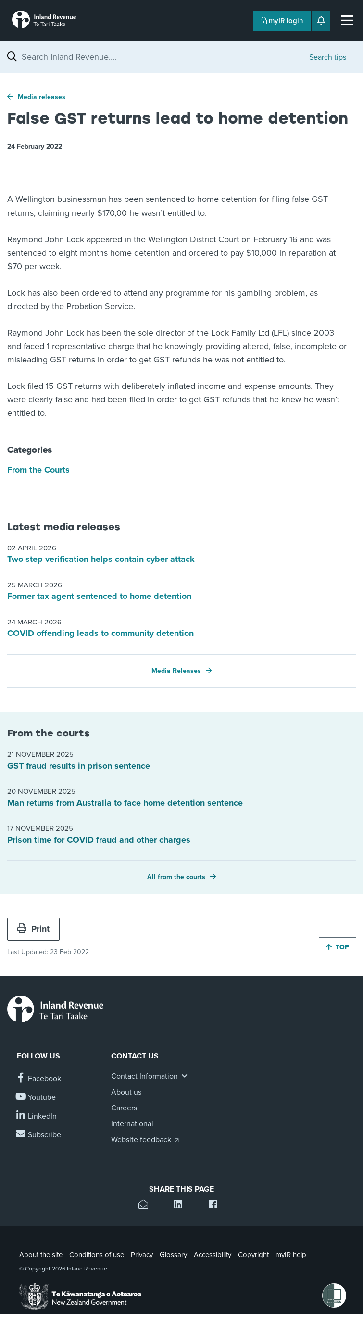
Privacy (142, 1254)
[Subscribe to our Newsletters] (39, 1135)
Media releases (41, 97)
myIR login (282, 20)
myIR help (290, 1254)
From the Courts (38, 469)
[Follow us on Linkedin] (37, 1116)
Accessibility (212, 1254)
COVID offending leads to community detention (100, 633)
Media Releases (176, 671)
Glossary (173, 1254)
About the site (41, 1254)
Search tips (327, 57)
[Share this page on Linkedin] (181, 1206)
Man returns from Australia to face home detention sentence (125, 802)
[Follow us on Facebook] (39, 1079)
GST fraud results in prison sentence (78, 765)
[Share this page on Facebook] (217, 1206)
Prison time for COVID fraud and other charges (98, 839)
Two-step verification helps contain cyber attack (101, 559)
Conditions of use (96, 1254)
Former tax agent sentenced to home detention (99, 596)
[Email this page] (146, 1206)
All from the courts (176, 877)
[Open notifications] (321, 21)
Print (33, 928)
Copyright (253, 1254)
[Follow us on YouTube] (36, 1098)
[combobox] (161, 56)
